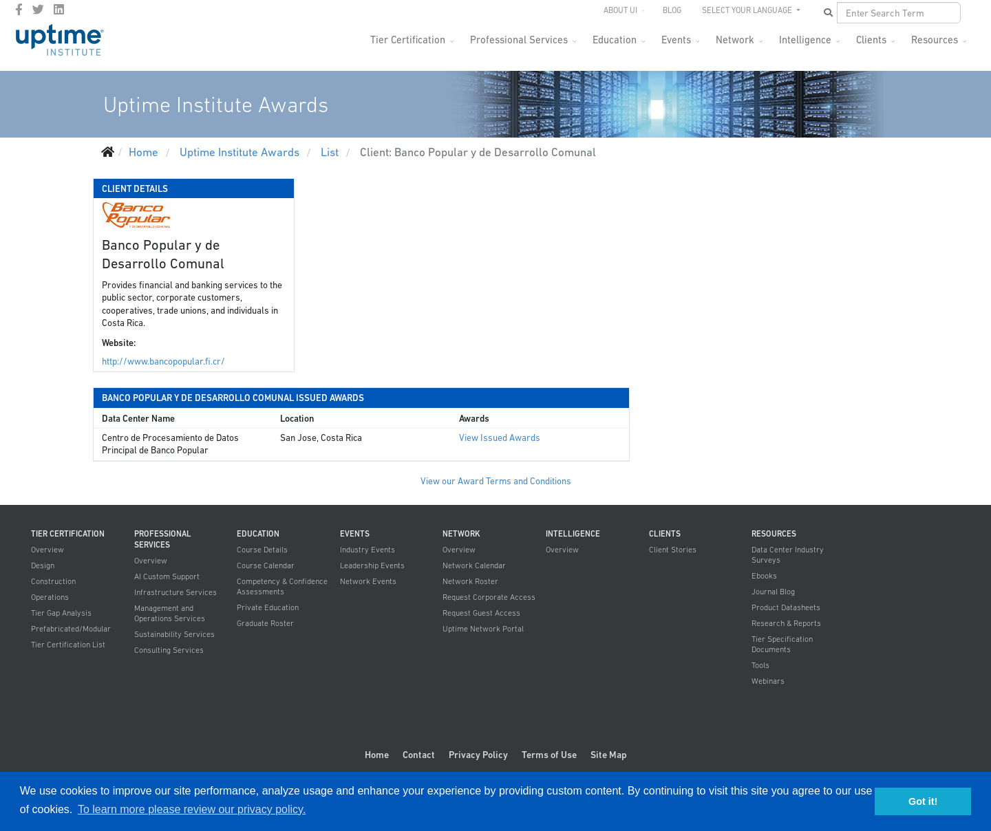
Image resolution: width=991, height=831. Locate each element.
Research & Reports (786, 623)
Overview (47, 549)
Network (735, 39)
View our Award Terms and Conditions (495, 481)
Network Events (368, 581)
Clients (871, 39)
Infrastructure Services (175, 592)
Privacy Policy (478, 754)
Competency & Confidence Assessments (282, 586)
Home (377, 754)
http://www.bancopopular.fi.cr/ (163, 361)
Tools (760, 665)
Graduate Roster (265, 623)
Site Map (608, 754)
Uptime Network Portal (483, 629)
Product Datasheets (786, 607)
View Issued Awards (499, 438)
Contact (419, 754)
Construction (53, 581)
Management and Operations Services (169, 613)
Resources (934, 39)
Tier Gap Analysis (61, 613)
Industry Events (367, 549)
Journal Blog (773, 591)
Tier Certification (407, 39)
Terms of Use (549, 754)
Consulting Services (169, 650)
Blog (672, 10)
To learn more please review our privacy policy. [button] (192, 809)
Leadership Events (372, 565)
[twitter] (38, 10)
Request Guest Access (481, 613)
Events (676, 39)
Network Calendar (474, 565)
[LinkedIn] (59, 10)
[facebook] (19, 10)
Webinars (768, 681)
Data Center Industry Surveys (788, 555)
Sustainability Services (174, 634)
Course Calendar (266, 565)
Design (42, 565)
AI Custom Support (167, 576)
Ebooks (764, 576)
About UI (620, 10)
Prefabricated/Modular (71, 629)
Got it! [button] (922, 801)
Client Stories (672, 549)
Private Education (268, 607)
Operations (50, 597)
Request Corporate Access (489, 597)
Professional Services (519, 39)
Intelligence (805, 39)
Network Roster (470, 581)
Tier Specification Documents (782, 644)
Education (615, 39)
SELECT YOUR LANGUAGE (748, 10)
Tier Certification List (68, 644)
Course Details (262, 549)
